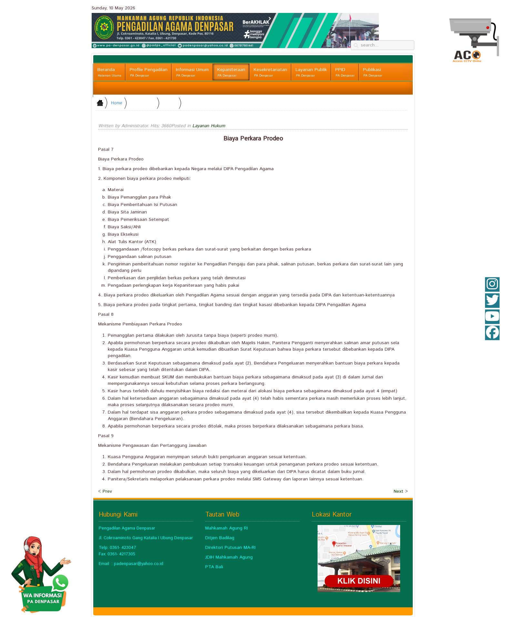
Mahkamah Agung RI (226, 528)
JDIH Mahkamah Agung (229, 557)
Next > (401, 491)
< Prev (105, 491)
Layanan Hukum (208, 126)
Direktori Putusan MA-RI (230, 547)
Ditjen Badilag (219, 538)
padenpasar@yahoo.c (135, 564)
